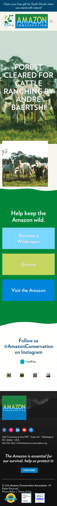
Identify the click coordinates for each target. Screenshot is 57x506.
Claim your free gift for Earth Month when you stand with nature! (28, 5)
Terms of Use (24, 491)
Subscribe (29, 470)
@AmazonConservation (28, 346)
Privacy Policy (8, 491)
